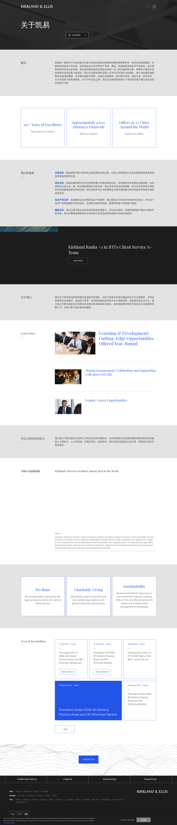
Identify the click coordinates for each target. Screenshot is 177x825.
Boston (35, 800)
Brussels (22, 796)
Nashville (86, 800)
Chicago (43, 800)
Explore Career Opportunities (106, 400)
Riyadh (36, 791)
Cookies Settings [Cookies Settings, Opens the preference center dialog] (127, 820)
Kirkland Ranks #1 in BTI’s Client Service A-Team (110, 249)
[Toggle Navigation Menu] (154, 6)
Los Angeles (69, 800)
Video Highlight (30, 471)
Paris (55, 796)
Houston (59, 800)
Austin (18, 800)
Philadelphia (106, 800)
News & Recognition (33, 641)
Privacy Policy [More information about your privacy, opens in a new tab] (9, 823)
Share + (58, 534)
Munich (47, 796)
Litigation (67, 779)
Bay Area (26, 800)
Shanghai (45, 791)
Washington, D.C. (22, 802)
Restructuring (109, 779)
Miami (78, 800)
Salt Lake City (118, 800)
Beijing (18, 791)
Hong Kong (27, 791)
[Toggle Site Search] (148, 6)
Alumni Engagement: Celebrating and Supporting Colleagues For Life (120, 372)
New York (95, 800)
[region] (88, 820)
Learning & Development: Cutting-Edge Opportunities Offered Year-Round (126, 338)
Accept (143, 820)
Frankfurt (30, 796)
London (39, 796)
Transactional (150, 779)
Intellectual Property (27, 779)
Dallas (51, 800)
